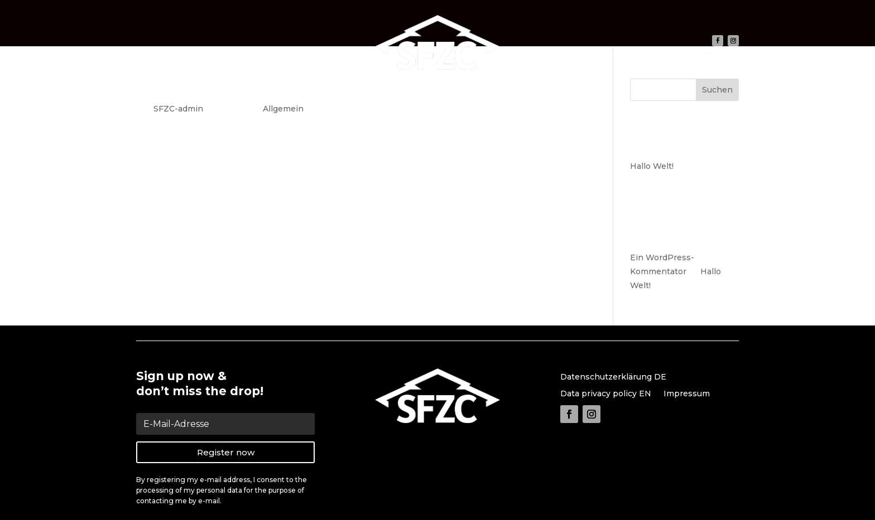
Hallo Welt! (183, 87)
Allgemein (283, 109)
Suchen (717, 90)
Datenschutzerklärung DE (613, 377)
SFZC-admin (178, 109)
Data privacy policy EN (605, 394)
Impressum (687, 394)
